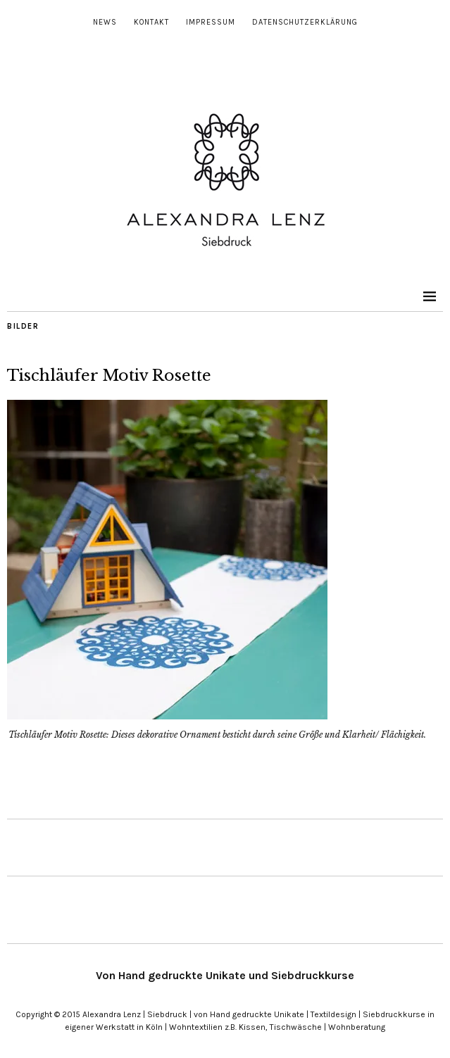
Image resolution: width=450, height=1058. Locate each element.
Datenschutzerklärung (305, 22)
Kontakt (151, 22)
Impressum (210, 22)
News (105, 22)
